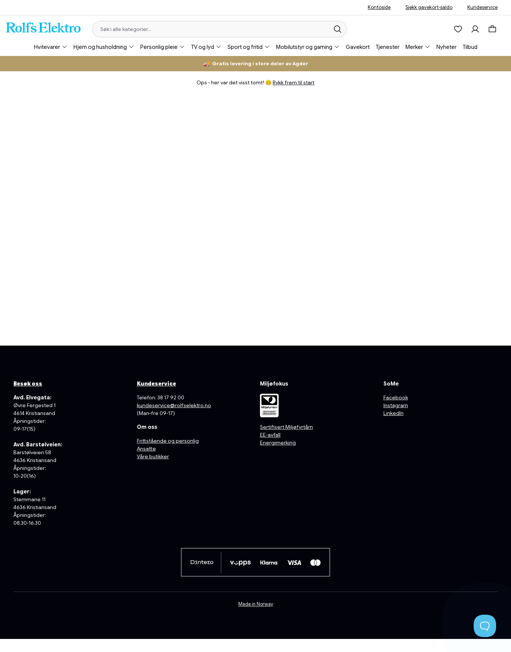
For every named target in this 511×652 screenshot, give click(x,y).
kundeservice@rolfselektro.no (174, 405)
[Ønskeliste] (458, 29)
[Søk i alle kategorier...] (211, 29)
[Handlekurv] (494, 29)
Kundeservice (482, 7)
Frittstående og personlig (168, 440)
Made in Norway (255, 604)
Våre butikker (153, 456)
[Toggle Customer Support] (485, 626)
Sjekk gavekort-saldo (428, 7)
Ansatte (146, 448)
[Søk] (338, 29)
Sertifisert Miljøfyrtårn (286, 427)
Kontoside (379, 7)
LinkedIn (393, 413)
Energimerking (278, 442)
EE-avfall (270, 434)
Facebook (395, 397)
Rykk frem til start (293, 82)
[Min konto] (475, 29)
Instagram (395, 405)
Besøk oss (27, 383)
